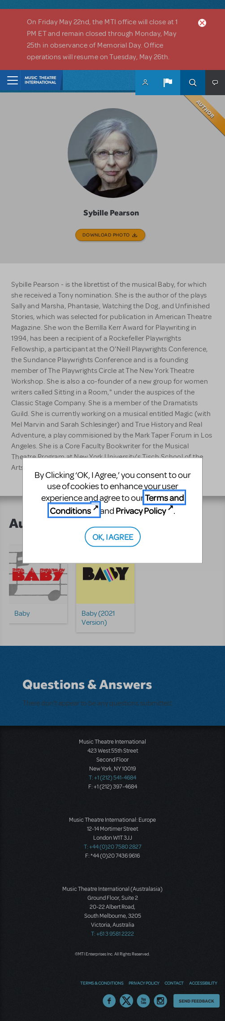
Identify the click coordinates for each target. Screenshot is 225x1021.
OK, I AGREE (112, 536)
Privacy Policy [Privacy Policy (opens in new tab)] (141, 510)
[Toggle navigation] (10, 80)
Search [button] (192, 82)
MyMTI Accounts (145, 82)
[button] (167, 82)
